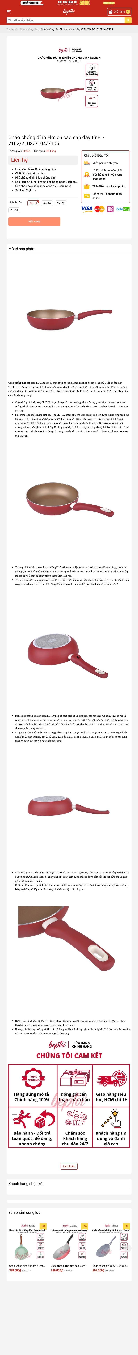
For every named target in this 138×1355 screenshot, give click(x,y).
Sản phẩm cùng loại (24, 1212)
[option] (27, 1248)
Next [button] (128, 1248)
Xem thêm (69, 1166)
